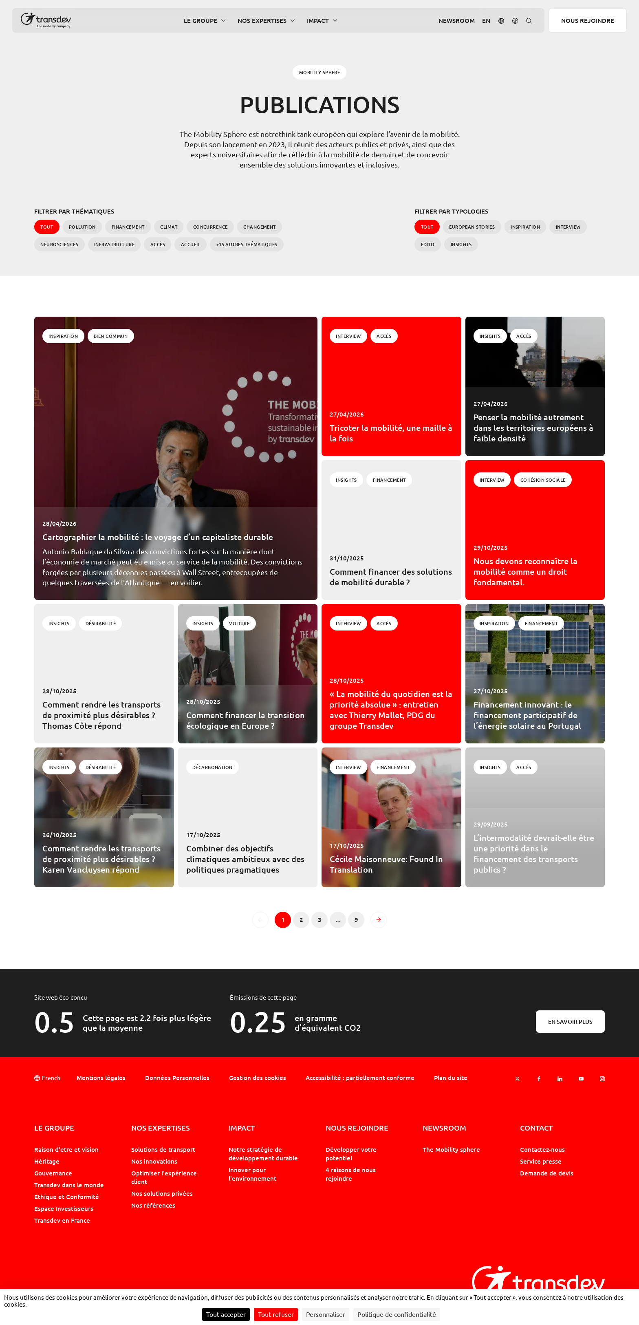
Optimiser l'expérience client (164, 1177)
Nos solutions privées (162, 1193)
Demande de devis (546, 1173)
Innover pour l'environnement (252, 1174)
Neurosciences (59, 244)
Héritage (46, 1161)
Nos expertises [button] (262, 21)
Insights (461, 244)
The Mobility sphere (451, 1149)
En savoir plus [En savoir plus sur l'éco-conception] (570, 1021)
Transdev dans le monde (69, 1184)
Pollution (82, 226)
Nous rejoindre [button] (357, 1128)
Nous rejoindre (587, 20)
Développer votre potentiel (351, 1154)
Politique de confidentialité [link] (396, 1314)
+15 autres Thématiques (247, 244)
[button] (501, 20)
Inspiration (525, 226)
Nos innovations (154, 1161)
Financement (128, 226)
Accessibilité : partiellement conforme (360, 1077)
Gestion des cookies (257, 1077)
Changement (259, 226)
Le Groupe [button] (200, 21)
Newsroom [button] (456, 21)
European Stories (472, 226)
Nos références (153, 1205)
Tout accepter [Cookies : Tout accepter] (226, 1314)
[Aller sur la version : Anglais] (486, 21)
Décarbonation (212, 767)
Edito (428, 244)
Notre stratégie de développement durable (263, 1154)
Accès (157, 244)
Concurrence (210, 226)
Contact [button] (536, 1128)
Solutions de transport (163, 1149)
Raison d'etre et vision (66, 1149)
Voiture (239, 623)
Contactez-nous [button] (542, 1149)
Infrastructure (114, 244)
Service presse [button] (541, 1161)
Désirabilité (101, 623)
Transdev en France (62, 1220)
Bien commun (111, 336)
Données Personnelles (177, 1077)
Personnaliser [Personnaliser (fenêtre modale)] (325, 1314)
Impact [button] (318, 21)
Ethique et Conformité (66, 1196)
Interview (568, 226)
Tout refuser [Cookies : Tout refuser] (276, 1314)
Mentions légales (101, 1077)
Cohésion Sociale (543, 480)
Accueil (191, 244)
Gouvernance (53, 1173)
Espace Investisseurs (63, 1208)
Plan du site (450, 1077)
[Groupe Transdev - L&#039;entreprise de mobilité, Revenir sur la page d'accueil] (46, 20)
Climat (168, 226)
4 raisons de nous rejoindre (351, 1174)
